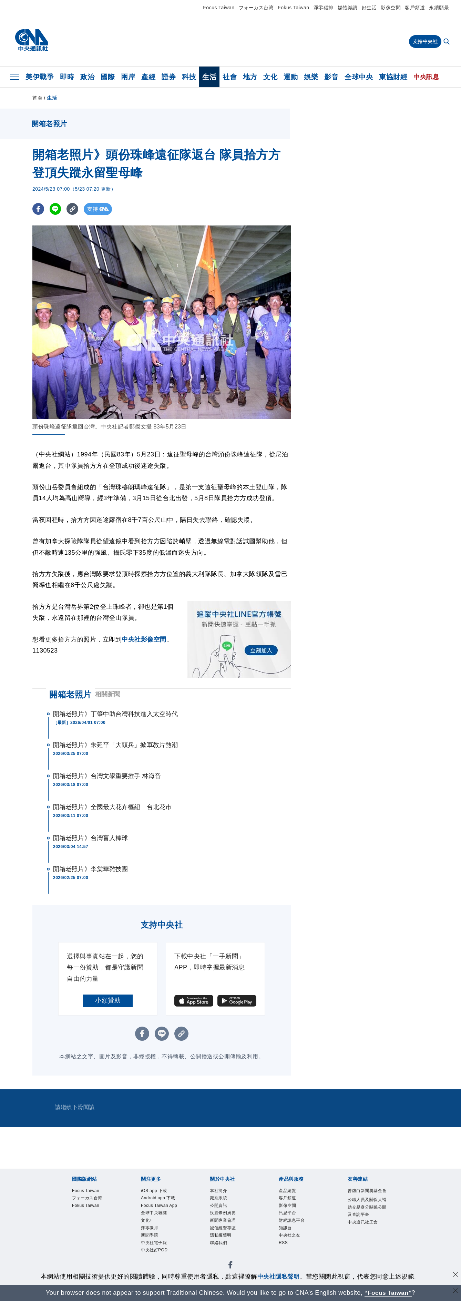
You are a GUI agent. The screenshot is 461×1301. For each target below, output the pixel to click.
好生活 (369, 7)
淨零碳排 (324, 7)
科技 (189, 77)
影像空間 (391, 7)
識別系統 (218, 1198)
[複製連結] (74, 209)
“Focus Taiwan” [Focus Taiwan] (388, 1292)
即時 (67, 77)
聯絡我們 (218, 1242)
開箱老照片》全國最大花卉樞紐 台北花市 (112, 807)
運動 (291, 77)
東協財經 (393, 77)
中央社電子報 (154, 1242)
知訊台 (285, 1228)
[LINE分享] (56, 209)
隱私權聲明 (221, 1235)
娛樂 (311, 77)
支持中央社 (425, 41)
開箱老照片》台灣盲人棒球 (90, 838)
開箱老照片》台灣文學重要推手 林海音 (107, 776)
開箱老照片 (70, 694)
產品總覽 (287, 1190)
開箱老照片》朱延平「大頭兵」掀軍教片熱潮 (115, 745)
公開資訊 (218, 1205)
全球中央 (359, 77)
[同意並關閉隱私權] (455, 1275)
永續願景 (439, 7)
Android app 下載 (158, 1198)
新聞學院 (149, 1235)
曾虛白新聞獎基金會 (367, 1190)
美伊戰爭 (39, 77)
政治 (87, 77)
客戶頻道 (415, 7)
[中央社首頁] (31, 40)
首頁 (37, 98)
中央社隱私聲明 (278, 1276)
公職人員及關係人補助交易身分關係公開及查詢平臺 (367, 1207)
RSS (283, 1242)
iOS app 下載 (154, 1190)
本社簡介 (218, 1190)
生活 (209, 77)
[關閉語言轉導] (455, 1291)
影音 (331, 77)
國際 (108, 77)
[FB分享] (38, 209)
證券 (169, 77)
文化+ (146, 1220)
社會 (230, 77)
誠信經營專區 (223, 1228)
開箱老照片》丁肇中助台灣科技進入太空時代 (115, 713)
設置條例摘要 (223, 1212)
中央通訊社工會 (363, 1222)
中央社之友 (289, 1235)
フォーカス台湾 (256, 7)
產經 (148, 77)
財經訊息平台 (292, 1220)
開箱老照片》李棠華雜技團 (90, 869)
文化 (270, 77)
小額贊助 (108, 1000)
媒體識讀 (348, 7)
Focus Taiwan (218, 7)
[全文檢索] (447, 42)
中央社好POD (154, 1250)
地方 (250, 77)
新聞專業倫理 (223, 1220)
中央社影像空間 (144, 639)
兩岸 (128, 77)
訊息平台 (287, 1212)
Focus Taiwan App (159, 1205)
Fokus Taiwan (293, 7)
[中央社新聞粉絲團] (230, 1266)
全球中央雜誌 (154, 1212)
